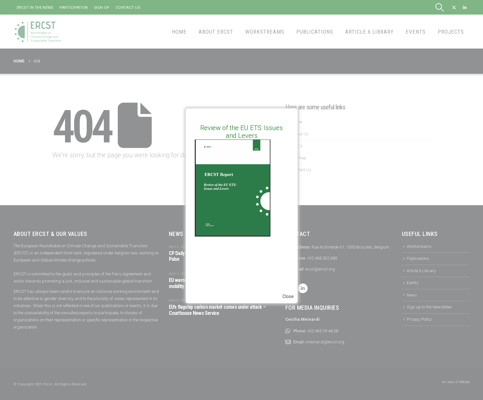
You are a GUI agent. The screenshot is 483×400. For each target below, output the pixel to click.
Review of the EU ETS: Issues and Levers (241, 131)
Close (288, 296)
